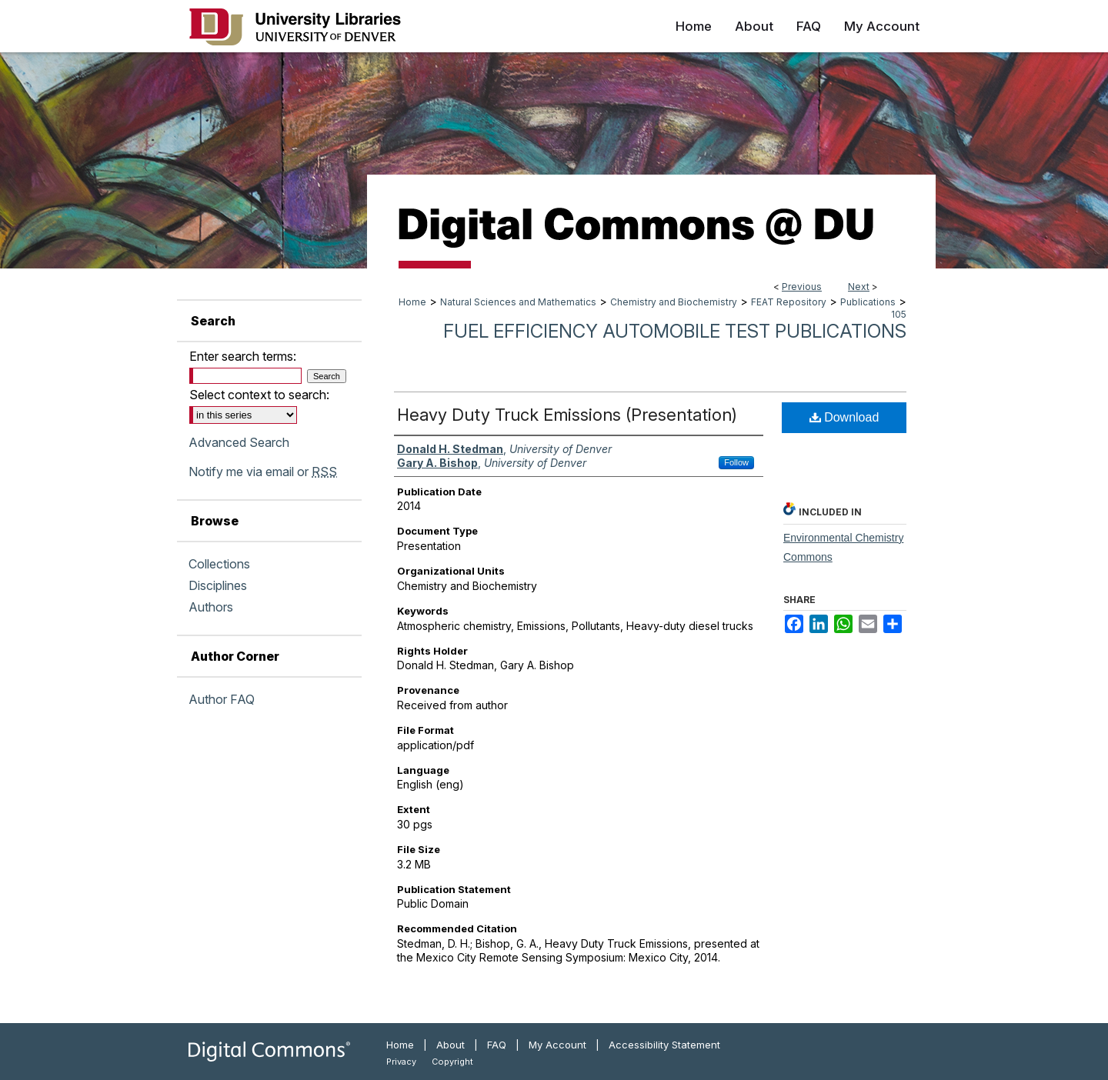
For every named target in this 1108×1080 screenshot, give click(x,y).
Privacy (401, 1061)
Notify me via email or (263, 471)
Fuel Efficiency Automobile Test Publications (674, 331)
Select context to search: (259, 394)
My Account (557, 1044)
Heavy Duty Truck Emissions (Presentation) (567, 415)
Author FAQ (222, 699)
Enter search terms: (242, 356)
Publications (868, 302)
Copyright (452, 1061)
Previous (802, 286)
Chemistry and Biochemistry (673, 302)
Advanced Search (239, 442)
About (450, 1044)
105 (898, 314)
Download (844, 417)
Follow (736, 462)
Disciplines (218, 585)
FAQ (496, 1044)
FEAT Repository (788, 302)
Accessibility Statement (664, 1044)
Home (412, 302)
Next (858, 286)
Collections (219, 564)
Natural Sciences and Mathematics (518, 302)
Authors (211, 607)
